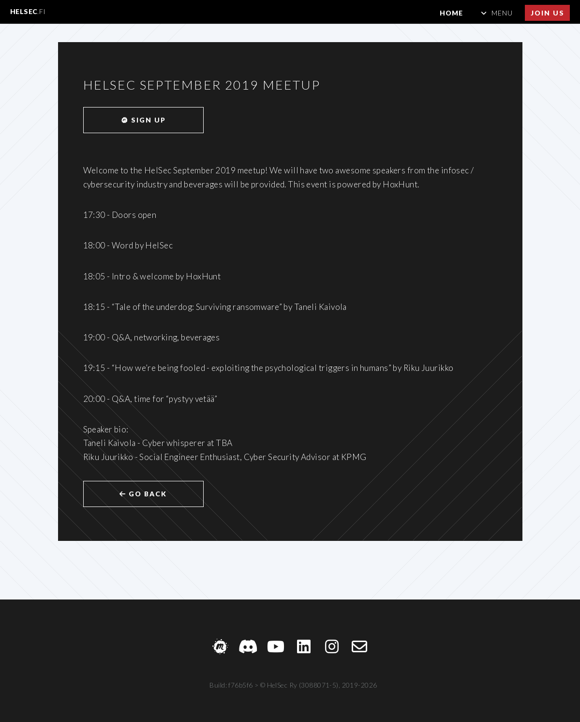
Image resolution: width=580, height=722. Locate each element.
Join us (548, 13)
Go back (143, 494)
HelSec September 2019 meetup (202, 84)
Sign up (143, 120)
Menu (502, 13)
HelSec (28, 11)
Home (451, 13)
